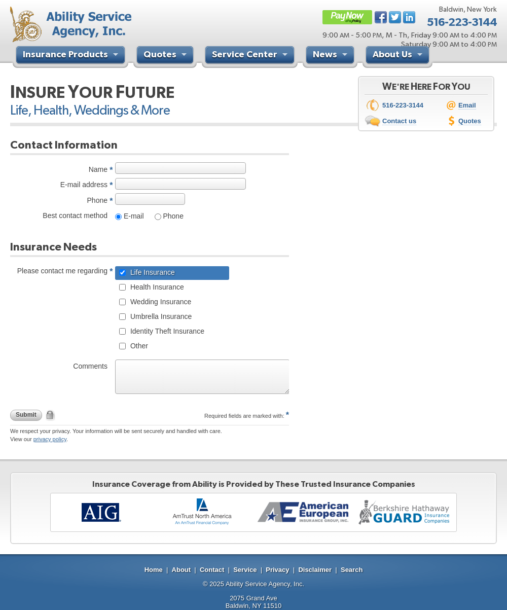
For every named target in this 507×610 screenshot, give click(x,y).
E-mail (133, 216)
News (331, 56)
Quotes (166, 56)
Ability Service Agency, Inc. (265, 584)
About (181, 569)
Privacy (277, 569)
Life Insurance (151, 272)
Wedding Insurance (159, 302)
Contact (212, 569)
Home (153, 569)
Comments (90, 366)
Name (98, 169)
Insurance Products (72, 56)
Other (138, 346)
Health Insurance (156, 287)
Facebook (381, 17)
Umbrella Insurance (160, 316)
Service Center (251, 56)
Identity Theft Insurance (166, 331)
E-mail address (83, 185)
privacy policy (49, 439)
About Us (399, 56)
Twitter (395, 17)
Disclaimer (315, 569)
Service (245, 569)
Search (352, 569)
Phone (97, 200)
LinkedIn (409, 17)
